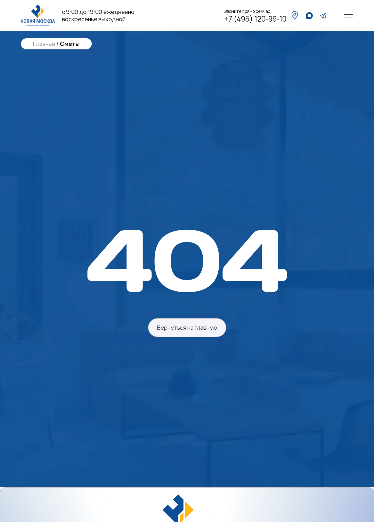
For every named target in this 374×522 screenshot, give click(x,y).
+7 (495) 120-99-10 (255, 19)
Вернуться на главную (187, 327)
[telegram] (323, 15)
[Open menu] (348, 15)
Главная (44, 44)
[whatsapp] (309, 15)
